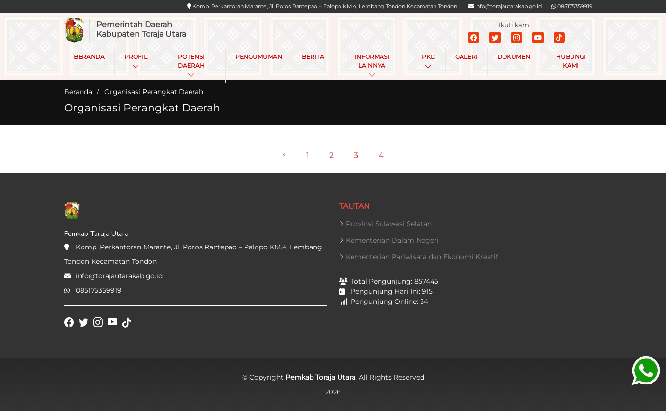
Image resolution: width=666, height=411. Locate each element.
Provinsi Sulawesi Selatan (389, 223)
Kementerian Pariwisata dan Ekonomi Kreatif (422, 256)
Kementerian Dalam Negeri (392, 240)
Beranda (78, 91)
